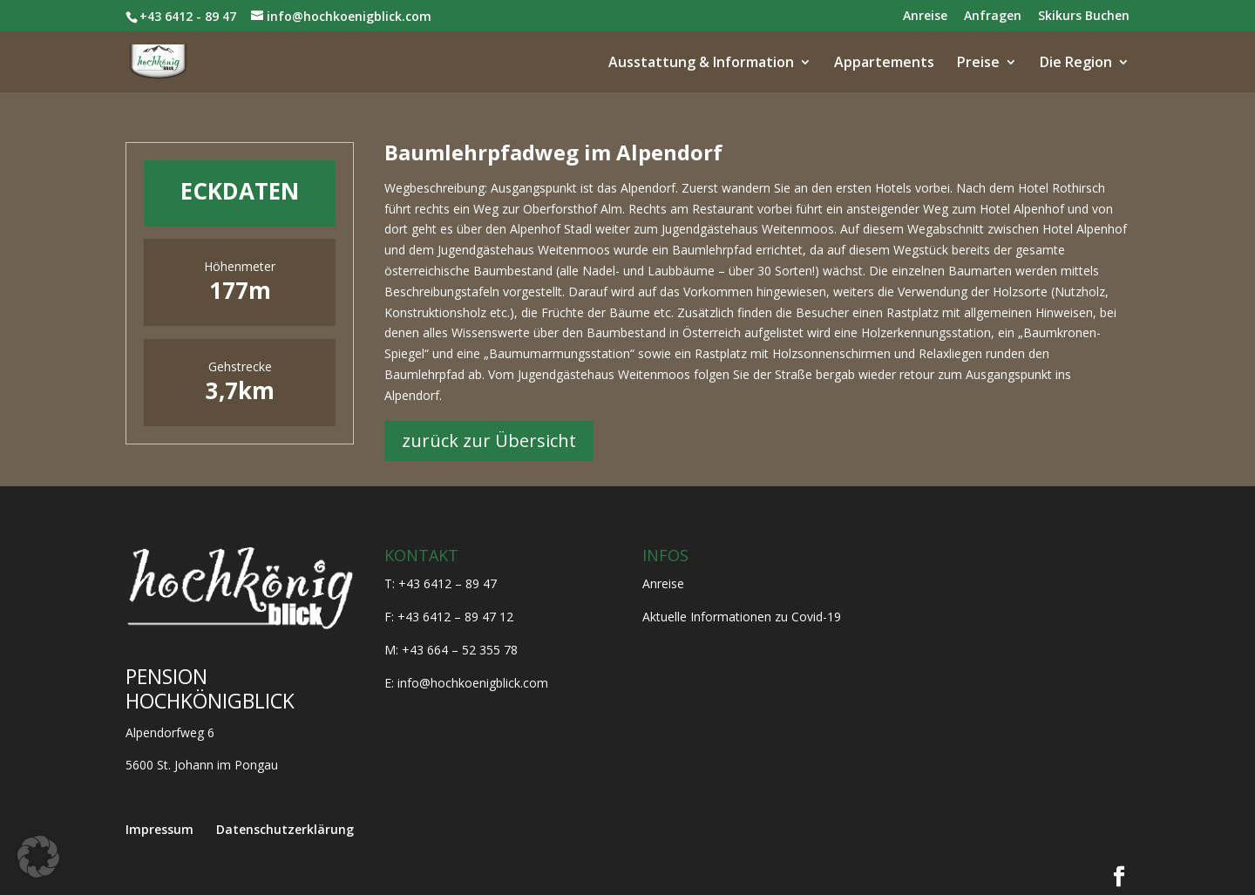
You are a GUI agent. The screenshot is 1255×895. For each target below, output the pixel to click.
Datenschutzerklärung (285, 829)
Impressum (159, 829)
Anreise (925, 17)
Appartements (884, 63)
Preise (978, 63)
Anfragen (992, 17)
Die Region (1076, 63)
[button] (38, 856)
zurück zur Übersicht (489, 440)
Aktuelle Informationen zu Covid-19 (741, 616)
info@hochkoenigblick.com (472, 683)
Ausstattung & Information (701, 63)
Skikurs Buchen (1084, 17)
